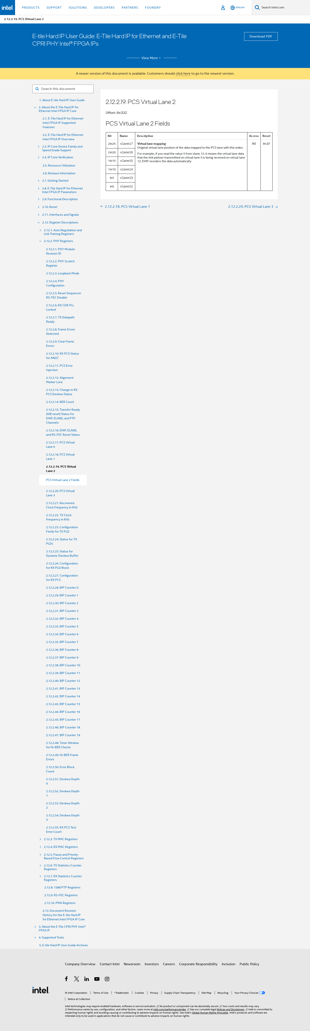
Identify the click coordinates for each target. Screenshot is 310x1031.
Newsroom (132, 964)
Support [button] (54, 7)
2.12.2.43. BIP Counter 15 (63, 704)
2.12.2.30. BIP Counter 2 (62, 603)
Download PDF (261, 36)
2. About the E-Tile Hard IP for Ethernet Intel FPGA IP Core (59, 109)
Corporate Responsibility (198, 964)
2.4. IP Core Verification (57, 157)
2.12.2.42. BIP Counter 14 (63, 696)
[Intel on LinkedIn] (87, 980)
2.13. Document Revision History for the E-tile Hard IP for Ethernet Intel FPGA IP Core (64, 915)
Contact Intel (109, 964)
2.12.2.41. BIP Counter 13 (63, 688)
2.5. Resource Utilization (59, 165)
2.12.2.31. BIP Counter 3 (62, 611)
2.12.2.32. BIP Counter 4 (62, 619)
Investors (152, 964)
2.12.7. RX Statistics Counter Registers (63, 878)
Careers (169, 964)
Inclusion (228, 964)
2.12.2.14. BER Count (60, 402)
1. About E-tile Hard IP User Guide (62, 100)
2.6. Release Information (59, 173)
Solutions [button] (78, 7)
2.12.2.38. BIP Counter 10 (63, 665)
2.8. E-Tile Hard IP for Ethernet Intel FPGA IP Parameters (62, 190)
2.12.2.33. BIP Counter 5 (62, 626)
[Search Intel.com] (285, 8)
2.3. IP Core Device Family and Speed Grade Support (62, 148)
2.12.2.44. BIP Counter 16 (63, 712)
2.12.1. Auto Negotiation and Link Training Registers (63, 232)
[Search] (257, 7)
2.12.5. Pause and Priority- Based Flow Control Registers (64, 856)
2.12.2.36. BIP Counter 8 (62, 650)
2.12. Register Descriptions (60, 222)
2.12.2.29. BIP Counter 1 (62, 595)
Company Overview (80, 964)
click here (183, 73)
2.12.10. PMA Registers (60, 903)
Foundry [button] (153, 7)
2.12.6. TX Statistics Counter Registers (63, 867)
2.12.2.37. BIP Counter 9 (62, 657)
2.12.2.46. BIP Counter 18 (63, 727)
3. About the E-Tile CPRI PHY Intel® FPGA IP (62, 928)
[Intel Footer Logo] (41, 990)
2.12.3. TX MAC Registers (61, 839)
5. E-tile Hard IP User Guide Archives (63, 945)
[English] (237, 7)
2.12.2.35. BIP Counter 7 (62, 642)
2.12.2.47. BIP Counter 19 (63, 735)
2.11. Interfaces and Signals (60, 215)
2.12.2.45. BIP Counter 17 (63, 719)
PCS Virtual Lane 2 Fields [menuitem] (62, 480)
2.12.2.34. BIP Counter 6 (62, 634)
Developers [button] (104, 7)
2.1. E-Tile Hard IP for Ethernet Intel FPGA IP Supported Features (63, 122)
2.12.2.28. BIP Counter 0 (62, 587)
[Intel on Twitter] (76, 980)
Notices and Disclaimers (230, 1009)
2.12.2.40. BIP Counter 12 (63, 681)
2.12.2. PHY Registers (58, 241)
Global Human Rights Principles (210, 1012)
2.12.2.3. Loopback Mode (62, 273)
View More (151, 58)
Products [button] (31, 7)
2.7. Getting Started (55, 180)
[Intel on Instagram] (107, 980)
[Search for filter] (63, 89)
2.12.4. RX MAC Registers (61, 847)
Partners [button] (130, 7)
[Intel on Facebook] (66, 980)
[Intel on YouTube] (97, 980)
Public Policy (249, 964)
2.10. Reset (49, 207)
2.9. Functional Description (60, 199)
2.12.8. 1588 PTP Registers (62, 887)
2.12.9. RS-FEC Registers (61, 895)
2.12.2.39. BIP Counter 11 (63, 673)
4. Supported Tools (51, 937)
